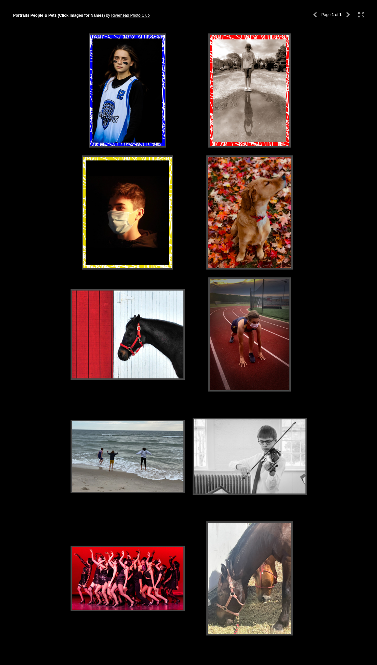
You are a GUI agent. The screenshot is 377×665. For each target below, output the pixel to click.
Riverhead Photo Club (130, 15)
